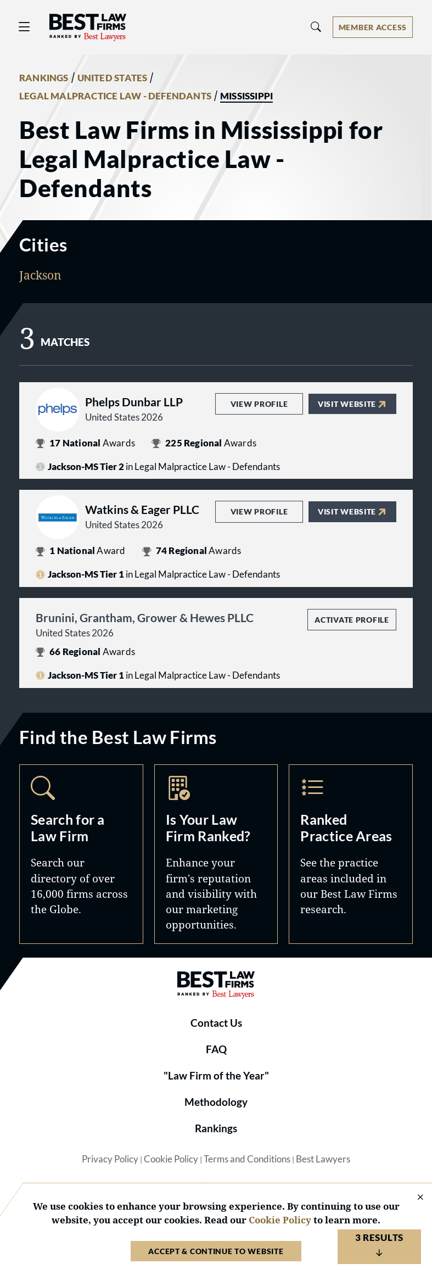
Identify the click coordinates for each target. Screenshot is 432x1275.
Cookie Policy (171, 1159)
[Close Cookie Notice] (413, 1198)
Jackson (40, 275)
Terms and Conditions (247, 1159)
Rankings (216, 1128)
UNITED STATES (112, 77)
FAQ (216, 1049)
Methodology (216, 1102)
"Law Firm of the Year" (216, 1076)
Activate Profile (352, 619)
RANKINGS (44, 77)
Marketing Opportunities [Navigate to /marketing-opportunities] (216, 854)
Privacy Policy (110, 1159)
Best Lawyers (323, 1159)
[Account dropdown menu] (373, 27)
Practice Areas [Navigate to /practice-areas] (350, 854)
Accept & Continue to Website (215, 1251)
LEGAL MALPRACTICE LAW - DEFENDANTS (115, 96)
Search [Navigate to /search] (81, 854)
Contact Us (216, 1023)
